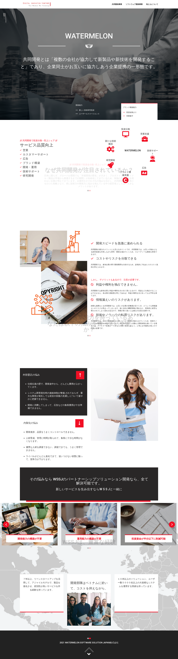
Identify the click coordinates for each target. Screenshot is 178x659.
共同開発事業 (117, 4)
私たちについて (152, 4)
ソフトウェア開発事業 (134, 4)
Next (172, 525)
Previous (6, 525)
